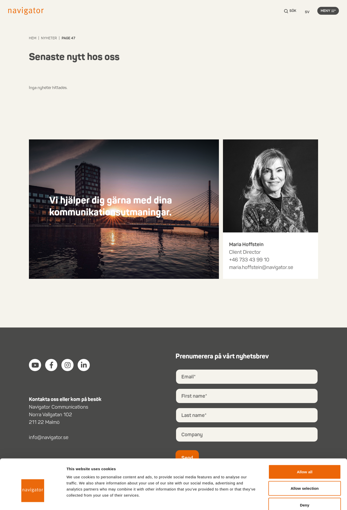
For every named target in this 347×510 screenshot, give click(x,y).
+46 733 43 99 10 (249, 260)
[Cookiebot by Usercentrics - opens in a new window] (33, 500)
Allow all (305, 443)
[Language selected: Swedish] (307, 12)
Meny (325, 12)
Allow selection (305, 460)
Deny (304, 477)
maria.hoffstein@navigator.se (261, 267)
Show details (266, 500)
